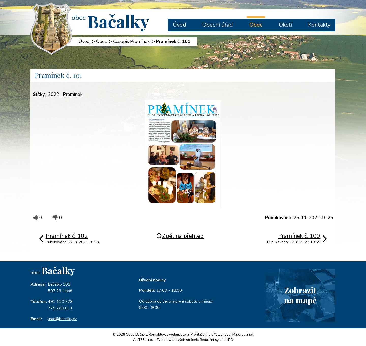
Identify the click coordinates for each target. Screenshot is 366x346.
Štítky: (39, 94)
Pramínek (72, 94)
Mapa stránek (243, 334)
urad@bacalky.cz (62, 319)
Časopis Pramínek (131, 41)
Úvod (179, 25)
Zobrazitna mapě (300, 295)
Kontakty (319, 25)
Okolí (285, 25)
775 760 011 (60, 308)
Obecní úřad (217, 25)
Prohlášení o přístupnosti (211, 334)
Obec (255, 25)
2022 (53, 94)
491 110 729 (60, 301)
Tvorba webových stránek (177, 339)
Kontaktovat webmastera (169, 334)
